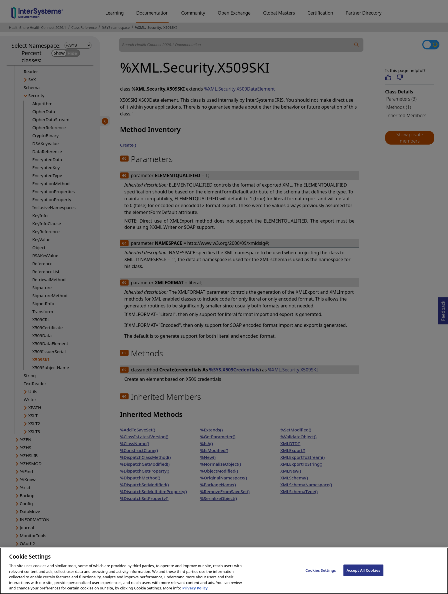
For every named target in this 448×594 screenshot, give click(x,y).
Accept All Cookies (363, 576)
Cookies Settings (320, 576)
